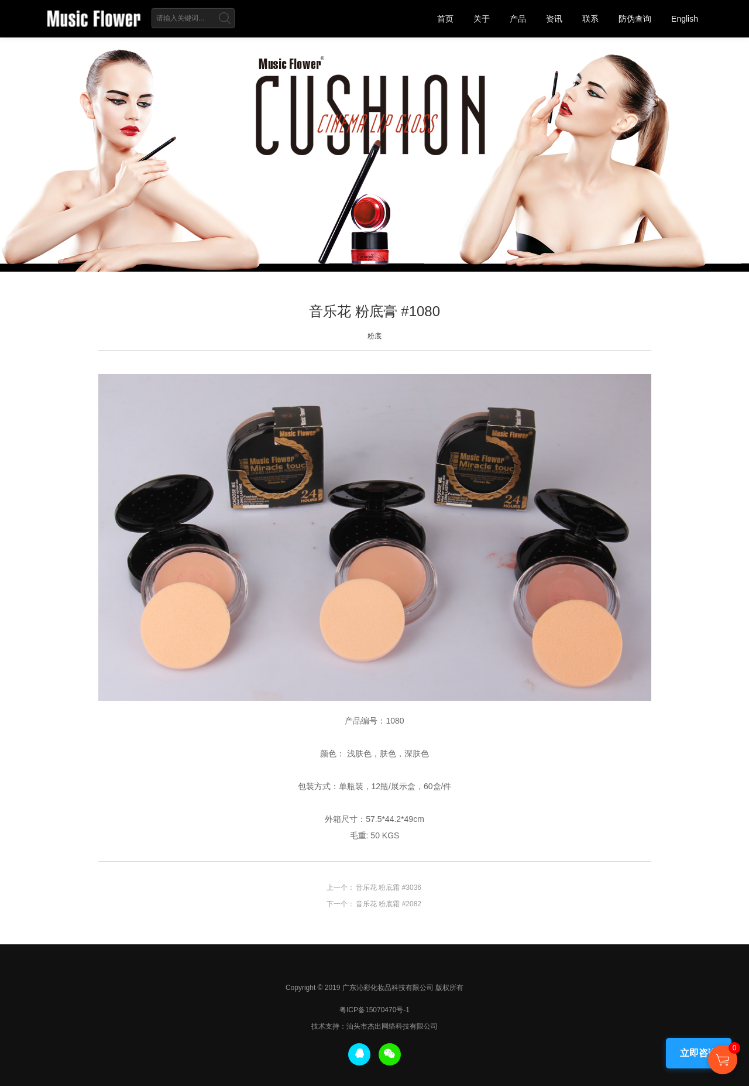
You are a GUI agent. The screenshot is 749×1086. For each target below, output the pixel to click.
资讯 (554, 18)
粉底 (374, 336)
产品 (518, 18)
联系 (590, 18)
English (684, 18)
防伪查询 (635, 18)
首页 (445, 18)
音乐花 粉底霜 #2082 (388, 904)
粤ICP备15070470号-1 (374, 1010)
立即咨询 (698, 1053)
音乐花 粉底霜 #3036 (388, 887)
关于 (481, 18)
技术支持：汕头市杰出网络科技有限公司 (374, 1026)
